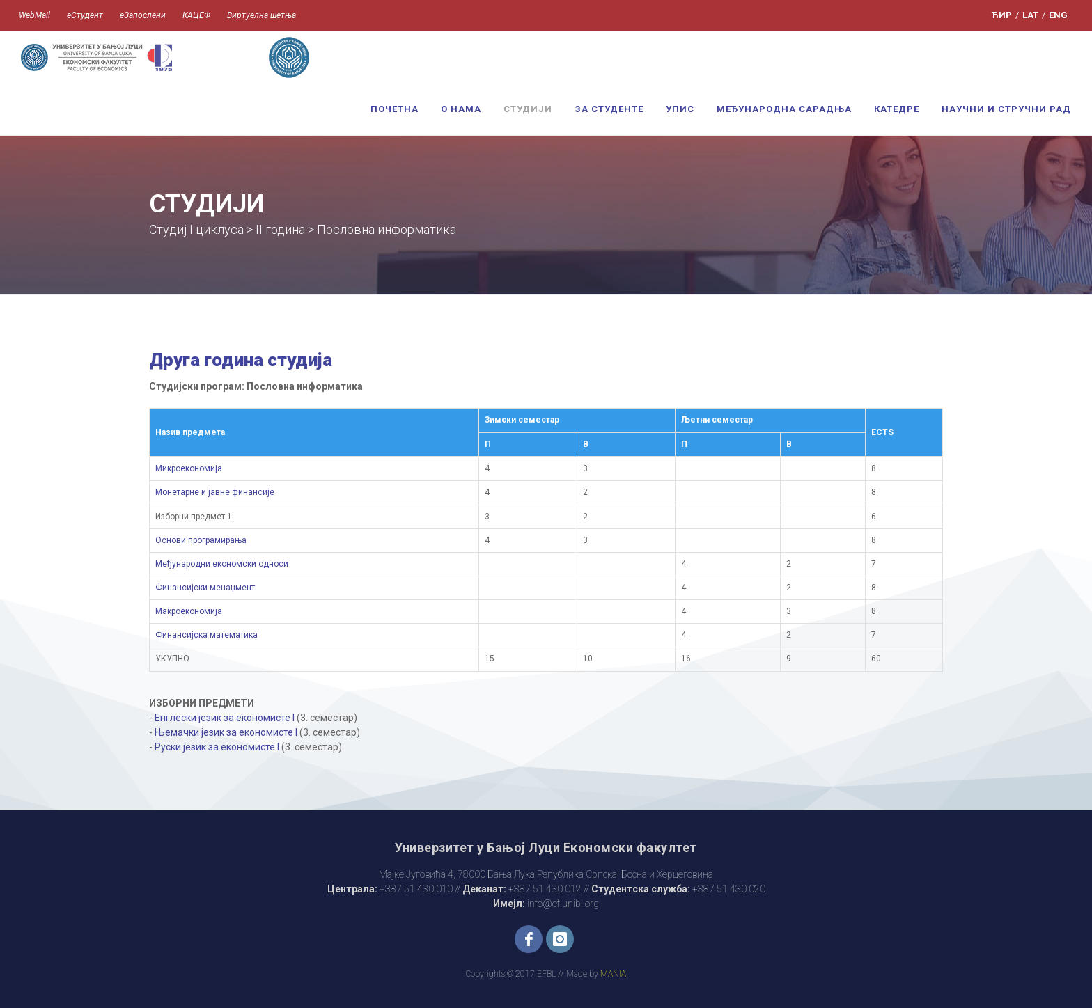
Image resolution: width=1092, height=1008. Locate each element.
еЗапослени (143, 15)
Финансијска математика (206, 635)
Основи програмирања (201, 540)
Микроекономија (188, 468)
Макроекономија (188, 611)
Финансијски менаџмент (205, 587)
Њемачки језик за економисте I (226, 732)
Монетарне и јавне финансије (214, 492)
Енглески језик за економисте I (225, 717)
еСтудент (85, 15)
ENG (1058, 15)
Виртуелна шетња (261, 15)
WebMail (34, 15)
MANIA (613, 974)
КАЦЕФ (196, 15)
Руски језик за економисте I (217, 747)
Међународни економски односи (221, 564)
